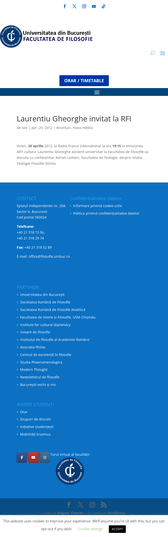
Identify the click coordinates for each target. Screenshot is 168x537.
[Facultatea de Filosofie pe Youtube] (33, 457)
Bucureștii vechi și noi (38, 384)
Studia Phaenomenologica (41, 362)
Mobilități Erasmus (35, 434)
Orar (24, 412)
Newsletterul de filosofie (39, 377)
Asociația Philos (32, 347)
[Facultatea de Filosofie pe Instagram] (45, 457)
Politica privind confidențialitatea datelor (106, 213)
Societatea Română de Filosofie (45, 302)
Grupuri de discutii (35, 419)
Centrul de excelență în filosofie (45, 354)
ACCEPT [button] (117, 529)
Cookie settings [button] (90, 528)
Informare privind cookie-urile (97, 205)
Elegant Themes (70, 512)
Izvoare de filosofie (35, 332)
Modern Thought (34, 369)
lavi (24, 127)
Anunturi (63, 127)
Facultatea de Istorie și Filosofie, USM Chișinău (58, 317)
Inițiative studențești (37, 426)
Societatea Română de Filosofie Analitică (52, 309)
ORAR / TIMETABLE (84, 80)
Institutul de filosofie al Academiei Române (54, 339)
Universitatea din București (42, 294)
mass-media (83, 127)
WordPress (116, 512)
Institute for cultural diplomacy (45, 324)
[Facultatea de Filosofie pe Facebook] (22, 457)
